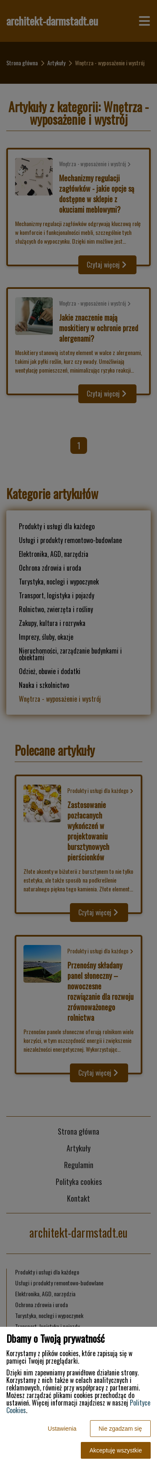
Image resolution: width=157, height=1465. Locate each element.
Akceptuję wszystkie (116, 1450)
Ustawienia (62, 1428)
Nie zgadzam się (120, 1428)
